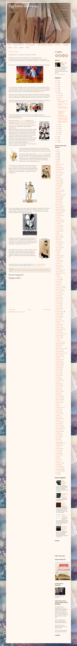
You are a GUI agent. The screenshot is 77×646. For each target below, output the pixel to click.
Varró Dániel (58, 453)
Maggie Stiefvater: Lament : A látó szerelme (62, 101)
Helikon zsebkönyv (59, 269)
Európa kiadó (58, 245)
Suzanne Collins (59, 421)
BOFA (57, 188)
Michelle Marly (59, 364)
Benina (57, 193)
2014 (13, 270)
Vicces (57, 456)
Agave (57, 166)
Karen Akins (58, 306)
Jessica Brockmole (59, 290)
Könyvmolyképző (41, 270)
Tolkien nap (58, 441)
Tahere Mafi (58, 429)
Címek (15, 48)
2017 (57, 86)
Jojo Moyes (58, 297)
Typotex (57, 446)
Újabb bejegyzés (12, 309)
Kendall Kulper (59, 316)
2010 (57, 142)
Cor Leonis (58, 228)
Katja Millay (58, 309)
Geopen (57, 258)
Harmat (57, 263)
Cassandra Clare (59, 215)
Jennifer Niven (59, 289)
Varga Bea (58, 451)
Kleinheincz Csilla (59, 321)
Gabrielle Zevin (59, 255)
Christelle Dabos (59, 221)
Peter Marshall (59, 385)
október (59, 97)
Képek (27, 270)
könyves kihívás (59, 467)
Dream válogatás (59, 242)
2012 (57, 138)
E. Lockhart (58, 244)
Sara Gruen (58, 409)
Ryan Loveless (59, 401)
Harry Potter (58, 265)
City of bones (19, 270)
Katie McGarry (59, 308)
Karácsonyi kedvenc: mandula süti (64, 504)
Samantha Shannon (59, 407)
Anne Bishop (58, 180)
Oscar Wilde (58, 378)
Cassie (15, 270)
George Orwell (59, 260)
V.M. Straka (58, 450)
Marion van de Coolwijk (60, 353)
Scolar (57, 415)
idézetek (57, 464)
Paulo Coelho (58, 383)
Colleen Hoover (59, 226)
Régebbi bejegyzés (47, 309)
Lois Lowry (58, 338)
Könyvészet (35, 270)
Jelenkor (57, 284)
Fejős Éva (58, 249)
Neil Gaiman (58, 370)
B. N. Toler (58, 186)
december (59, 93)
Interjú (57, 274)
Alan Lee (58, 170)
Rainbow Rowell (59, 391)
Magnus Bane (58, 345)
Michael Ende (58, 361)
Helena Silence (59, 266)
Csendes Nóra (58, 231)
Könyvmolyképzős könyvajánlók (45, 45)
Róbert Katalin (59, 402)
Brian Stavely (58, 207)
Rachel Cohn (58, 389)
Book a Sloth (58, 202)
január (58, 134)
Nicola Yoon (58, 372)
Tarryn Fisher (58, 434)
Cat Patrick (58, 218)
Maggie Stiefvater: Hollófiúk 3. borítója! (64, 482)
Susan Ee (58, 420)
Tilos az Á (58, 437)
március (59, 130)
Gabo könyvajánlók (30, 45)
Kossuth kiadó (59, 324)
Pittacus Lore (58, 386)
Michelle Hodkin (59, 362)
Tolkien (57, 439)
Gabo (57, 253)
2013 (57, 136)
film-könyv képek (59, 462)
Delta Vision (58, 237)
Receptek (58, 393)
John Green (58, 295)
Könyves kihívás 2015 (18, 45)
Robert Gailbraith (59, 396)
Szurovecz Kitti (59, 426)
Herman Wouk (59, 271)
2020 (57, 80)
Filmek (27, 48)
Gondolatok (58, 261)
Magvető (57, 346)
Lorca (57, 340)
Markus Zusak (59, 354)
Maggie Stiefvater (59, 343)
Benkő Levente (59, 196)
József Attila (58, 303)
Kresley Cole (58, 325)
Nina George (58, 373)
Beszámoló (58, 199)
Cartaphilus (58, 213)
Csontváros (24, 270)
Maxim (57, 357)
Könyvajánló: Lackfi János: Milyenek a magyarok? (62, 122)
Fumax (57, 252)
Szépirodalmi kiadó (59, 428)
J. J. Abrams (58, 277)
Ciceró (57, 223)
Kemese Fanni (58, 314)
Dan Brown (58, 234)
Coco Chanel (58, 225)
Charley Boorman (59, 220)
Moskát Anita (58, 367)
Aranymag (65, 62)
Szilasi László (58, 425)
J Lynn (57, 276)
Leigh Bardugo (59, 335)
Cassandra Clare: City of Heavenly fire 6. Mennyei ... (62, 108)
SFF (57, 404)
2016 (57, 88)
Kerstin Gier (58, 317)
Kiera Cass (58, 319)
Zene (57, 461)
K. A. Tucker (58, 305)
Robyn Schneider (59, 399)
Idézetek (21, 48)
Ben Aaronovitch (59, 191)
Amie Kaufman (59, 172)
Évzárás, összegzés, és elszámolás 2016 (65, 516)
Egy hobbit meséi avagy (24, 6)
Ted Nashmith (58, 436)
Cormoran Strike (59, 229)
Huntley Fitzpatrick (59, 273)
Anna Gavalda (58, 178)
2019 (57, 82)
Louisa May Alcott (59, 341)
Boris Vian (58, 204)
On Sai (57, 377)
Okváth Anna (58, 375)
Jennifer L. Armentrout (60, 287)
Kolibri (57, 322)
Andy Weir (58, 175)
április (58, 128)
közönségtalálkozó (59, 469)
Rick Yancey (58, 394)
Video (57, 458)
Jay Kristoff (58, 282)
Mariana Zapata (59, 349)
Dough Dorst (58, 241)
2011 (57, 140)
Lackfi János (58, 332)
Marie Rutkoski (59, 351)
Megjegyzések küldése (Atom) (19, 311)
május (58, 126)
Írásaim (57, 474)
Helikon (57, 268)
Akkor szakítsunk (59, 169)
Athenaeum (58, 185)
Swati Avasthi (58, 423)
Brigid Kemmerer (59, 209)
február (58, 132)
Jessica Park (58, 292)
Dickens (57, 239)
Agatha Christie (59, 164)
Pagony (57, 381)
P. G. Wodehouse (59, 380)
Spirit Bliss (58, 417)
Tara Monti (58, 433)
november (59, 95)
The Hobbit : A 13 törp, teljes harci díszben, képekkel (64, 528)
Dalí (57, 233)
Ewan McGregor (59, 247)
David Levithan (59, 236)
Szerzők (10, 48)
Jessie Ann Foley (59, 293)
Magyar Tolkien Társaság (61, 348)
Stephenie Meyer (59, 418)
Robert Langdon (59, 397)
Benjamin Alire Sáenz (60, 194)
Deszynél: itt (41, 91)
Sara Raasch (58, 410)
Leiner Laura (58, 337)
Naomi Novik (58, 369)
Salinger (57, 405)
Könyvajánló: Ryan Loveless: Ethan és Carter (62, 116)
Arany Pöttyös (59, 183)
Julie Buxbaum (59, 298)
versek (57, 472)
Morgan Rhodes (59, 365)
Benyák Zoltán (59, 197)
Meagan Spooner (59, 359)
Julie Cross (58, 300)
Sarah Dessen (58, 412)
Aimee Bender (59, 167)
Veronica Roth (58, 454)
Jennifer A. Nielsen (59, 285)
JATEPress (58, 281)
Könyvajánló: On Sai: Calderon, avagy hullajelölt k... (61, 112)
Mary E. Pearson (59, 356)
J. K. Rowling (58, 279)
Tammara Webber (59, 431)
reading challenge (59, 470)
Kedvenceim (58, 45)
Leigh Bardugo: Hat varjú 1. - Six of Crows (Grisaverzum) (65, 495)
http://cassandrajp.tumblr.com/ (38, 265)
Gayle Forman (58, 257)
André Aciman (59, 174)
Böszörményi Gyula (60, 210)
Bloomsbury (58, 201)
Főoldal (9, 45)
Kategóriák (65, 45)
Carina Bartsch (59, 212)
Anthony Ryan (59, 181)
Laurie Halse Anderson (60, 333)
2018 (57, 84)
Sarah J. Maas (58, 413)
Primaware (58, 388)
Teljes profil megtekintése (60, 74)
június (58, 124)
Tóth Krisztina (59, 448)
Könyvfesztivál (59, 327)
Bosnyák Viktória (59, 205)
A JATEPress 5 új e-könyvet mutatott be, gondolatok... (62, 119)
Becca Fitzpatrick (59, 189)
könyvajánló (31, 270)
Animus (57, 177)
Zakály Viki (58, 459)
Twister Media (59, 445)
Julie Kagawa (58, 301)
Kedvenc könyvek (59, 311)
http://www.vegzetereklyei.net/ (39, 264)
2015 (57, 90)
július (58, 99)
